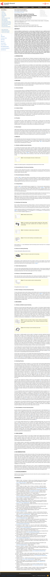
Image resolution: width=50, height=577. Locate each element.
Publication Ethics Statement (6, 24)
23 (23, 357)
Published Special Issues (5, 30)
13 (33, 334)
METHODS (3, 39)
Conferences (25, 7)
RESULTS (2, 41)
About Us (40, 7)
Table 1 (41, 141)
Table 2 (28, 152)
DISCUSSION (3, 43)
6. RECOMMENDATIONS (19, 451)
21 (47, 350)
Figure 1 (42, 187)
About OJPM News (4, 25)
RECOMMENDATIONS (5, 46)
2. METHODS (17, 80)
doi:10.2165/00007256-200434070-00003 (39, 550)
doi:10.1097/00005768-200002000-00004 (22, 523)
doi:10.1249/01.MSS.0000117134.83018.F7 (23, 496)
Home (3, 7)
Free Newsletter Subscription (6, 21)
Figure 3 (15, 210)
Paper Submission (4, 19)
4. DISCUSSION (17, 301)
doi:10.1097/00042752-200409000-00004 (40, 555)
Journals (11, 7)
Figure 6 (40, 293)
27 (17, 412)
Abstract (41, 9)
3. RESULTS (17, 136)
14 (32, 337)
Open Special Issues (4, 29)
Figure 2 (22, 237)
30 (18, 423)
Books (18, 7)
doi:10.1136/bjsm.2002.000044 (21, 482)
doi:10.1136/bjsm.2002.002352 (41, 488)
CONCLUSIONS (3, 44)
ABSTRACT (17, 28)
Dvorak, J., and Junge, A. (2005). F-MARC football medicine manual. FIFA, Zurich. (29, 553)
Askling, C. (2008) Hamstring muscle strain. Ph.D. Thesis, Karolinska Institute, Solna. (29, 483)
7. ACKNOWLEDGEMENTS (20, 471)
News (33, 7)
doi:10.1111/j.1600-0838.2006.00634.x (25, 514)
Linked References (43, 14)
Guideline (3, 16)
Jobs (47, 7)
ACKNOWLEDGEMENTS (5, 48)
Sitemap (26, 573)
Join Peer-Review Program (11, 575)
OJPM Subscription (4, 20)
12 (30, 316)
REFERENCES (17, 477)
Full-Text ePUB (42, 13)
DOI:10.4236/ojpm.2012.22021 (19, 12)
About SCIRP (23, 573)
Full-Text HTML (42, 12)
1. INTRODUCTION (18, 56)
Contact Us (29, 573)
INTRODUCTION (4, 38)
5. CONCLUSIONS (18, 433)
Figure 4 (36, 263)
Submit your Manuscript (41, 575)
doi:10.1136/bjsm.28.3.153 (41, 561)
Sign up (34, 575)
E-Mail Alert (3, 575)
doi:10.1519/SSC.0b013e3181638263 (28, 559)
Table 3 (19, 186)
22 (39, 351)
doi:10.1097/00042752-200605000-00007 (22, 502)
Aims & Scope (3, 14)
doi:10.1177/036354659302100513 (26, 527)
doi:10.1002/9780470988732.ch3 (21, 510)
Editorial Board (3, 15)
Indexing (2, 11)
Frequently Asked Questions (5, 26)
